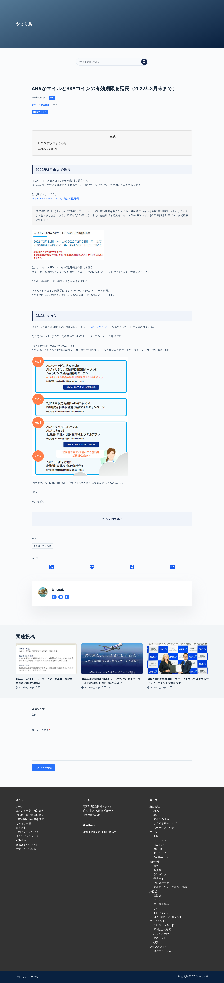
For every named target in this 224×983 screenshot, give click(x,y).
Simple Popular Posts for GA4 (99, 831)
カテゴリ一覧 (23, 823)
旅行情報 (154, 861)
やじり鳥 (24, 24)
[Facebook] (132, 567)
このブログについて (27, 831)
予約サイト (159, 878)
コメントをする (41, 730)
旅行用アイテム (162, 950)
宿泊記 (157, 895)
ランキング (159, 874)
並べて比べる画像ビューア (98, 810)
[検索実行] (144, 62)
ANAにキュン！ (100, 326)
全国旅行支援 (161, 882)
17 (174, 687)
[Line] (92, 567)
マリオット (159, 840)
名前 (34, 714)
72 (108, 687)
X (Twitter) (21, 840)
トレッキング (161, 912)
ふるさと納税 (161, 933)
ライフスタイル (158, 946)
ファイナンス (157, 921)
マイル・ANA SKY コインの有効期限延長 (55, 198)
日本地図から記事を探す (30, 819)
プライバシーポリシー (28, 976)
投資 (156, 942)
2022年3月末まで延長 (53, 143)
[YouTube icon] (67, 597)
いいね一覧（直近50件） (30, 815)
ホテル (153, 831)
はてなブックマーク (27, 836)
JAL (155, 815)
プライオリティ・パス (166, 823)
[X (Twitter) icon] (60, 597)
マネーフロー (161, 938)
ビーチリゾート (162, 899)
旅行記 (153, 891)
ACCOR (157, 848)
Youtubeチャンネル (27, 844)
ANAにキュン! (48, 148)
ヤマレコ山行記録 (26, 848)
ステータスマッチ (163, 827)
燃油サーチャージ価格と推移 (170, 887)
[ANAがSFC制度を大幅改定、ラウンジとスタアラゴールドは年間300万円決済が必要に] (112, 658)
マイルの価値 (161, 819)
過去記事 (21, 827)
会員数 (157, 870)
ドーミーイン (161, 853)
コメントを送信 (43, 767)
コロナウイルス (39, 112)
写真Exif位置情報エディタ (97, 806)
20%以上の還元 (162, 929)
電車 (156, 866)
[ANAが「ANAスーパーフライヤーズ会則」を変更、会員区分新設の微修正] (46, 658)
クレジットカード (163, 925)
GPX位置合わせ (91, 815)
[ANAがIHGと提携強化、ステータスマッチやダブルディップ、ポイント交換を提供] (177, 658)
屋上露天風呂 (161, 904)
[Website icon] (54, 597)
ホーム (19, 806)
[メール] (172, 567)
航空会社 (154, 806)
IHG (155, 836)
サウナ (157, 908)
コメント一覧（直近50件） (31, 810)
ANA (52, 97)
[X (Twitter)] (52, 567)
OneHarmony (160, 857)
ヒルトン (158, 844)
